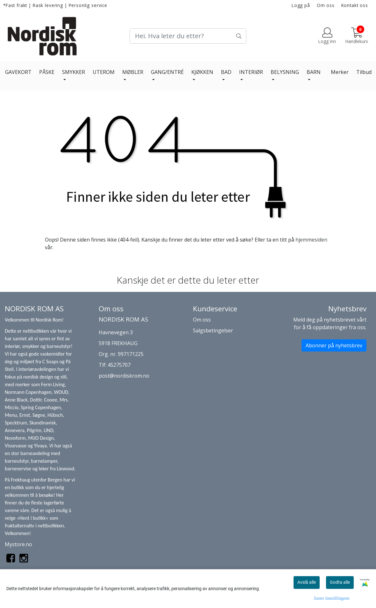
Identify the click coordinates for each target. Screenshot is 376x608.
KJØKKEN (202, 72)
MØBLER (132, 72)
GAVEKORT (18, 72)
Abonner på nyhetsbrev (334, 345)
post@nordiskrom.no (124, 375)
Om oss (326, 5)
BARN (314, 72)
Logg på (301, 5)
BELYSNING (285, 72)
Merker (340, 72)
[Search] (188, 36)
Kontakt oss (354, 5)
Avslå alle (306, 582)
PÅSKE (46, 72)
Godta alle (340, 582)
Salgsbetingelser (213, 330)
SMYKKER (73, 72)
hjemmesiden (311, 239)
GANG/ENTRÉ (167, 72)
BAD (226, 72)
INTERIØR (251, 72)
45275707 (119, 364)
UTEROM (104, 72)
